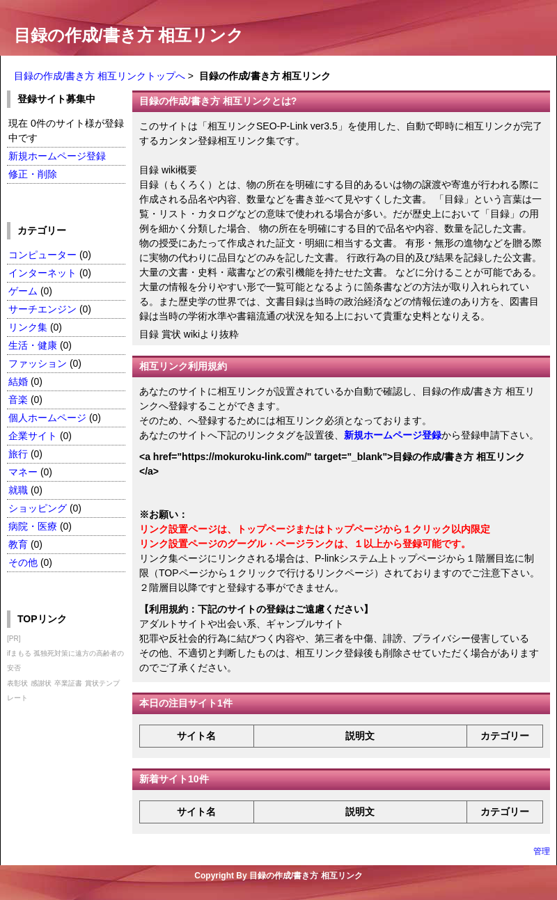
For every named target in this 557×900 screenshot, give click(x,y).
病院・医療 (32, 526)
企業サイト (32, 435)
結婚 (18, 381)
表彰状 (17, 683)
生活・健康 (32, 345)
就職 (18, 490)
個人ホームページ (47, 417)
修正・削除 (32, 174)
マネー (23, 471)
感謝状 (41, 683)
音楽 (18, 399)
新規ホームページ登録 (57, 155)
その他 (23, 562)
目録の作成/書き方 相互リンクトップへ (99, 75)
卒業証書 (68, 683)
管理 (541, 851)
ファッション (37, 363)
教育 (18, 544)
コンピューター (42, 254)
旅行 (18, 453)
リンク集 (27, 327)
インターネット (43, 272)
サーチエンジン (42, 309)
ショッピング (37, 508)
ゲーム (23, 291)
